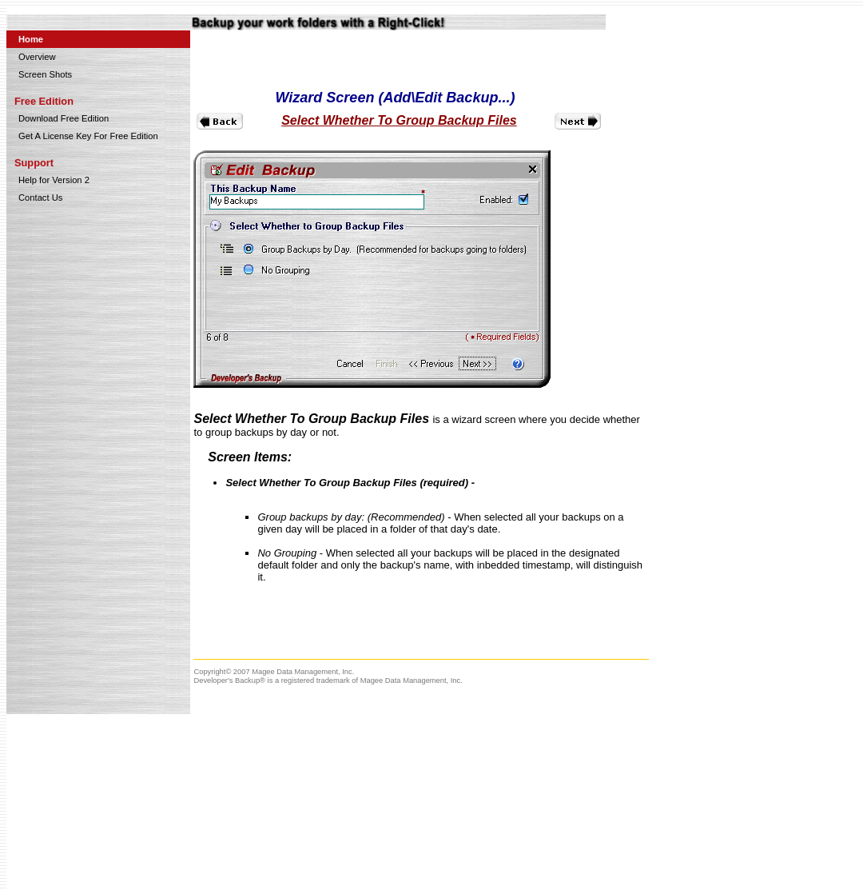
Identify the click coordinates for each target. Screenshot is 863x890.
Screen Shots (45, 74)
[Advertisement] (306, 810)
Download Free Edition (63, 118)
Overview (37, 57)
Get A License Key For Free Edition (88, 136)
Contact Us (40, 197)
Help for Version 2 (53, 180)
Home (30, 39)
